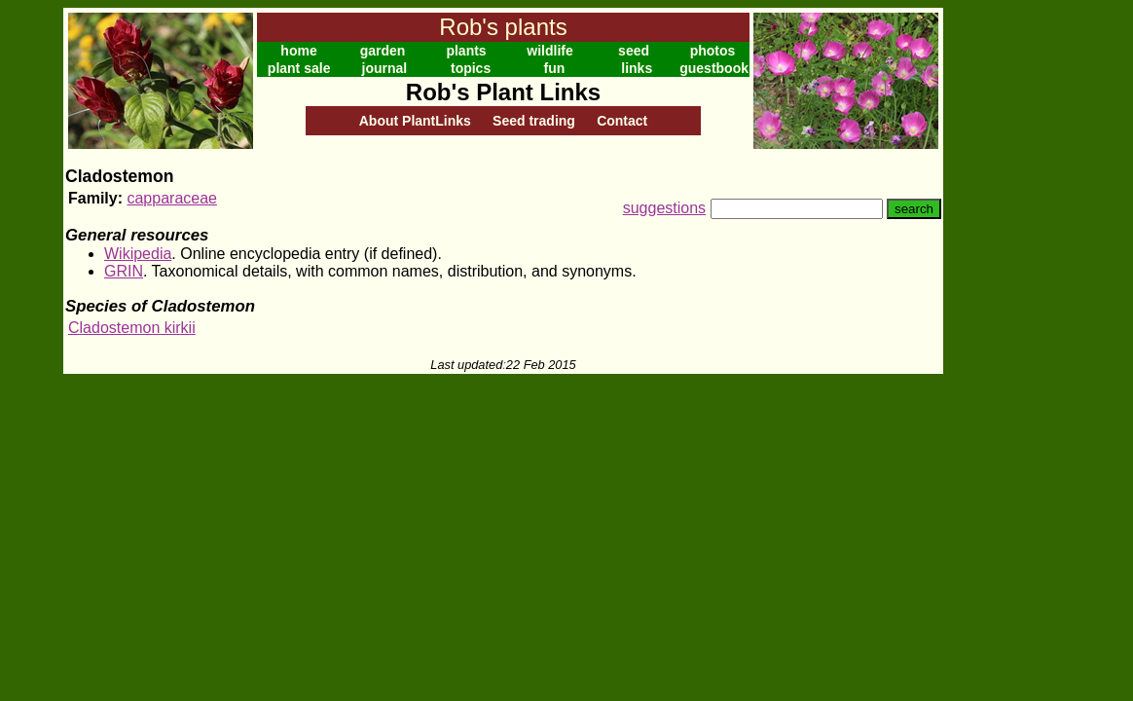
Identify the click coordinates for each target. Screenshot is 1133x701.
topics (471, 68)
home (298, 50)
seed (633, 50)
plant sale (299, 68)
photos (713, 50)
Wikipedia (137, 253)
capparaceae (172, 198)
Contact (622, 121)
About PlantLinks (415, 121)
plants (466, 50)
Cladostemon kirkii (132, 327)
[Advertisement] (1006, 300)
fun (555, 68)
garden (383, 50)
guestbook (714, 68)
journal (385, 68)
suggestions (664, 208)
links (636, 68)
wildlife (549, 50)
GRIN (123, 271)
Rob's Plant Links (503, 92)
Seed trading (534, 121)
